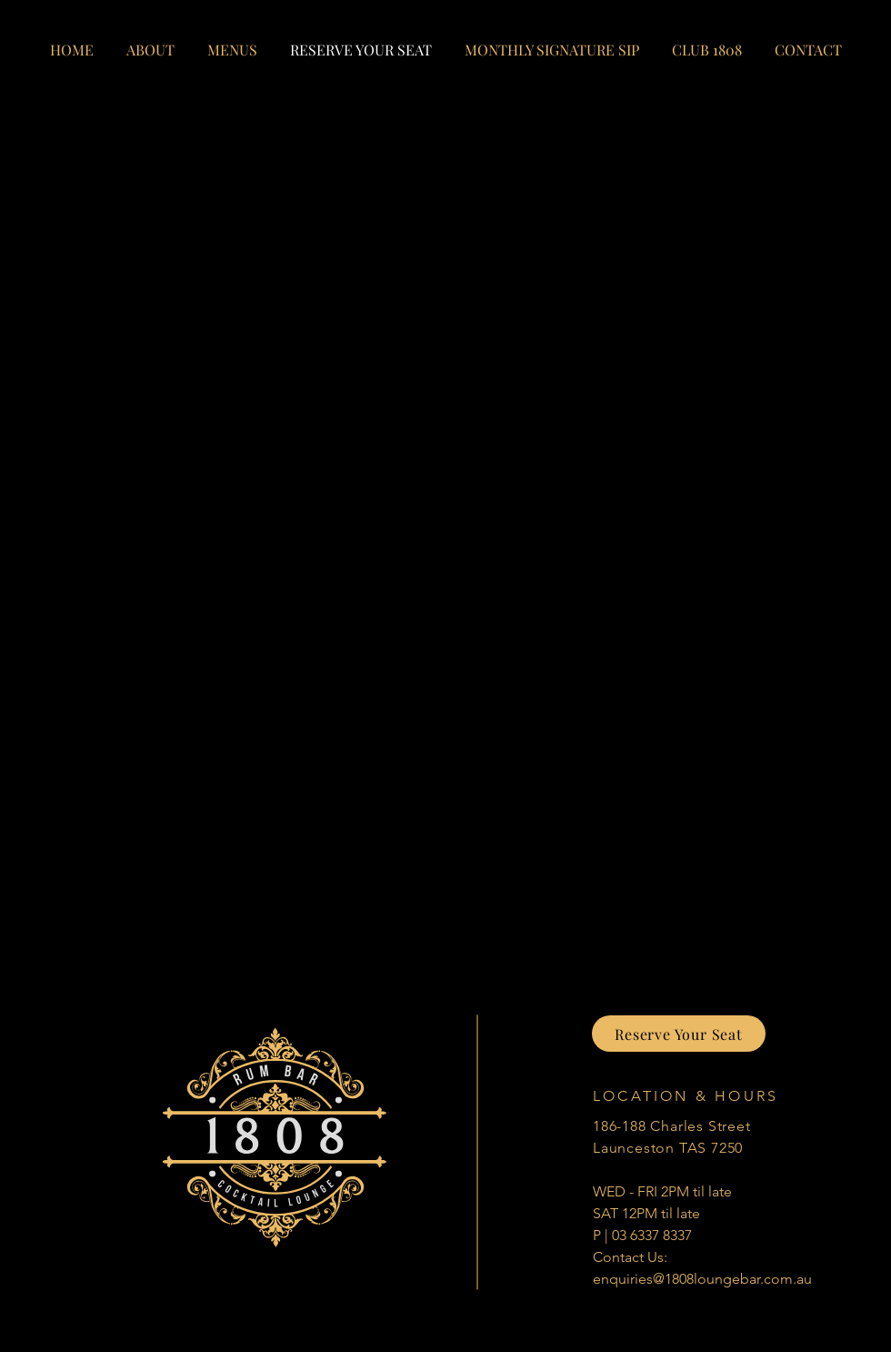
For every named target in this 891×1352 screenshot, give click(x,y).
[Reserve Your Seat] (679, 1033)
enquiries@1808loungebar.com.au (702, 1278)
